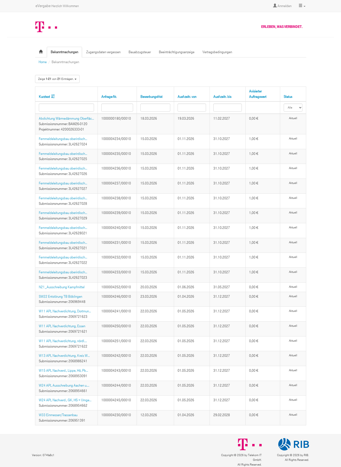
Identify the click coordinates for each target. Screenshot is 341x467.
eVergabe (57, 5)
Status (288, 97)
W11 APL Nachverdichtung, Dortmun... (65, 311)
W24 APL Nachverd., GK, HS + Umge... (65, 400)
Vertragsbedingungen (217, 52)
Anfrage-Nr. (109, 97)
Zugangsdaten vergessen (103, 52)
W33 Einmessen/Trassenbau (58, 415)
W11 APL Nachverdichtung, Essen (62, 326)
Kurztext (44, 97)
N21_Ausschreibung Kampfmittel (62, 287)
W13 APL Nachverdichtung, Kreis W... (64, 356)
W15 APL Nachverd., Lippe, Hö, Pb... (63, 370)
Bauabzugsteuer (140, 52)
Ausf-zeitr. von (187, 97)
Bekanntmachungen (64, 52)
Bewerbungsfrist (151, 97)
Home (43, 62)
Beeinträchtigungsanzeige (176, 52)
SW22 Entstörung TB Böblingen (60, 296)
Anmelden (282, 6)
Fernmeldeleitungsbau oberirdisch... (63, 139)
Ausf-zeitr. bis (222, 97)
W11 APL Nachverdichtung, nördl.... (63, 341)
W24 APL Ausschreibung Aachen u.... (64, 385)
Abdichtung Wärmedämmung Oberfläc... (66, 118)
